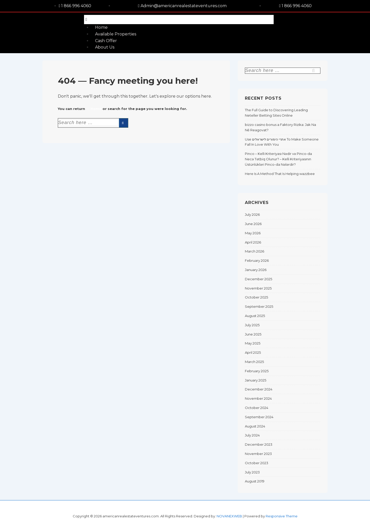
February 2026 (257, 260)
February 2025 (257, 371)
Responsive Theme (282, 516)
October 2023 (256, 463)
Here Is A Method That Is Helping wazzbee (280, 174)
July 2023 (252, 472)
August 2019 (254, 481)
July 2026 (252, 214)
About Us (104, 47)
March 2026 (254, 251)
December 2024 (258, 389)
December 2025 (258, 279)
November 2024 (258, 398)
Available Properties (115, 34)
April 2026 (253, 242)
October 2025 (256, 297)
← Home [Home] (93, 109)
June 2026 (253, 224)
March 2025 (254, 362)
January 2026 (255, 270)
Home (101, 27)
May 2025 (252, 343)
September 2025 (259, 306)
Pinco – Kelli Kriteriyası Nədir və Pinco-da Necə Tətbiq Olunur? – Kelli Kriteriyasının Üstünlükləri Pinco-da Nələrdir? (278, 159)
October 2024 (256, 408)
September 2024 (259, 417)
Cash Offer (106, 40)
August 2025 (255, 316)
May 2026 (253, 233)
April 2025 (253, 352)
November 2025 (258, 288)
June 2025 (253, 334)
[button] (179, 19)
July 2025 (252, 325)
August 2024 (255, 426)
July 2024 (252, 435)
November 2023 (258, 454)
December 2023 (258, 444)
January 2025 (255, 380)
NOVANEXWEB (229, 516)
